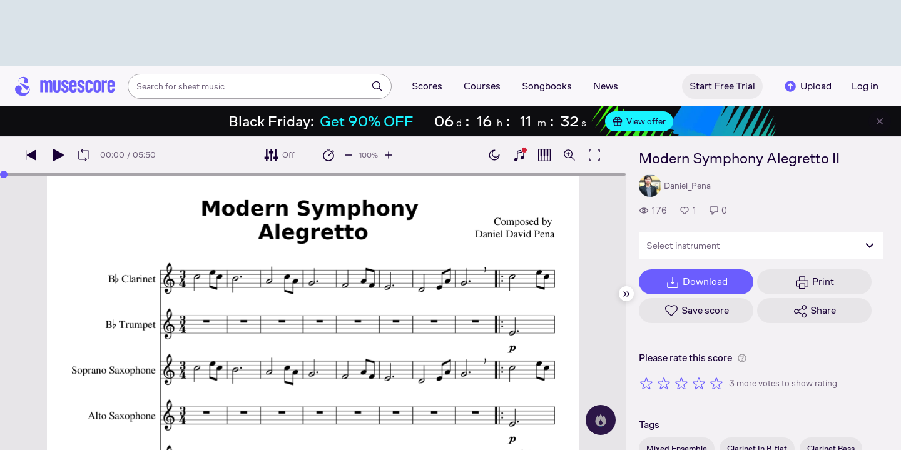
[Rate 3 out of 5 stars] (681, 383)
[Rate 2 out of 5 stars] (663, 383)
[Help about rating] (742, 358)
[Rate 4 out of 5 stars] (698, 383)
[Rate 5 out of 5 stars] (716, 383)
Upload (807, 86)
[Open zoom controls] (569, 155)
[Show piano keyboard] (519, 155)
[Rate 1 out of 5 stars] (646, 383)
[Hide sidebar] (626, 293)
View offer (639, 121)
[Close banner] (879, 121)
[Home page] (65, 86)
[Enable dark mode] (494, 155)
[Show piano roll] (544, 155)
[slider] (4, 174)
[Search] (377, 86)
